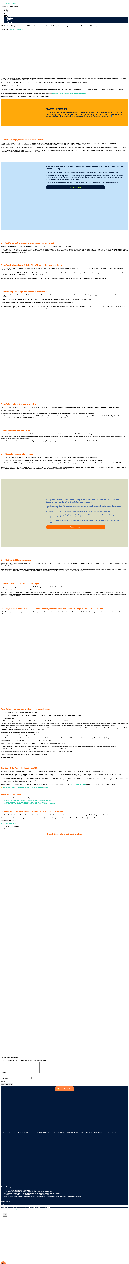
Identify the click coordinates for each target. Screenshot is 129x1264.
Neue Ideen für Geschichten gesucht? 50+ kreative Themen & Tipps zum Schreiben (27, 800)
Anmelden (47, 1209)
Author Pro (21, 1209)
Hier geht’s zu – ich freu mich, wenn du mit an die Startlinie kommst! (25, 787)
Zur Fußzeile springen (10, 3)
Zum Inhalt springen (9, 2)
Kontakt (3, 1206)
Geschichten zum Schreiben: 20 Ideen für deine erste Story (19, 1192)
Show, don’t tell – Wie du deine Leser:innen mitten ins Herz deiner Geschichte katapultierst (29, 803)
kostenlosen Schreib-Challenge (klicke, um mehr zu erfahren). (69, 93)
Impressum (3, 1201)
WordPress (40, 1209)
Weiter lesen (114, 1134)
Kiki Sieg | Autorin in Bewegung (9, 6)
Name (3, 1077)
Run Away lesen (75, 527)
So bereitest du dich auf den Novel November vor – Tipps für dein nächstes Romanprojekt (28, 1196)
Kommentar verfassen (18, 29)
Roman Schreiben (11, 1054)
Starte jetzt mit (78, 784)
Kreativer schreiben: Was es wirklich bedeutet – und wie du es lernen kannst (25, 802)
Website (3, 1083)
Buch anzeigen (4, 1185)
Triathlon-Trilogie (21, 1054)
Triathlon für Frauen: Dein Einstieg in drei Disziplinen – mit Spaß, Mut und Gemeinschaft (28, 1193)
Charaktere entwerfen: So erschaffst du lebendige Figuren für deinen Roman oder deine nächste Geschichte (32, 1195)
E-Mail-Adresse (5, 1080)
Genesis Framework (31, 1209)
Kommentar (4, 1074)
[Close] (5, 1216)
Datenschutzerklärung (6, 1203)
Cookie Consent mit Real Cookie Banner (11, 1212)
